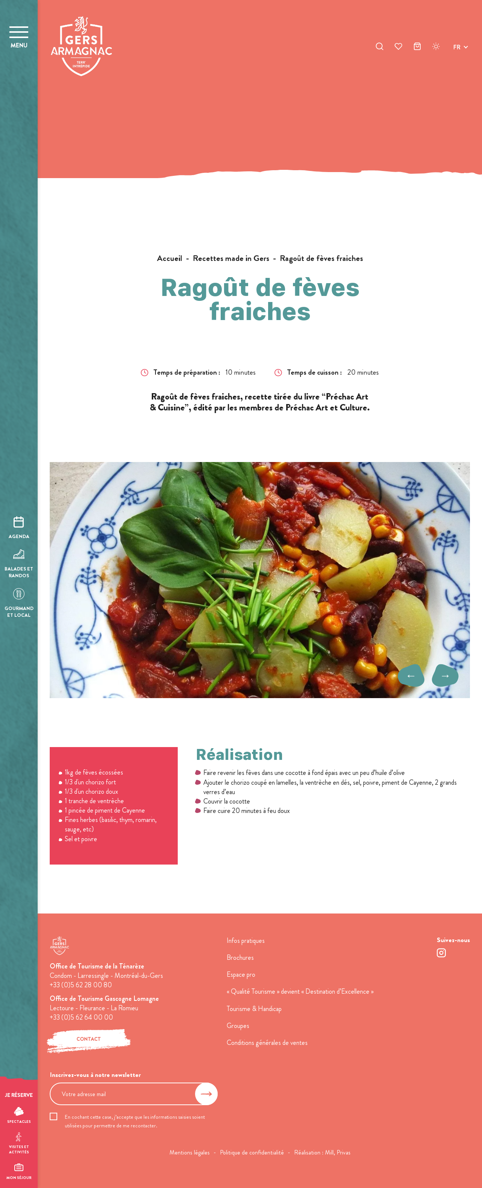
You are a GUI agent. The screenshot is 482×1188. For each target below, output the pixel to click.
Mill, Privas (338, 1152)
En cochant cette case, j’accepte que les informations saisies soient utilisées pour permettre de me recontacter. (135, 1121)
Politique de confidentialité (252, 1152)
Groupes (238, 1026)
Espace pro (241, 974)
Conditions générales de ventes (267, 1043)
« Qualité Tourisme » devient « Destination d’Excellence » (300, 991)
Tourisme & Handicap (254, 1009)
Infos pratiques (246, 941)
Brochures (240, 957)
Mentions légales (189, 1152)
